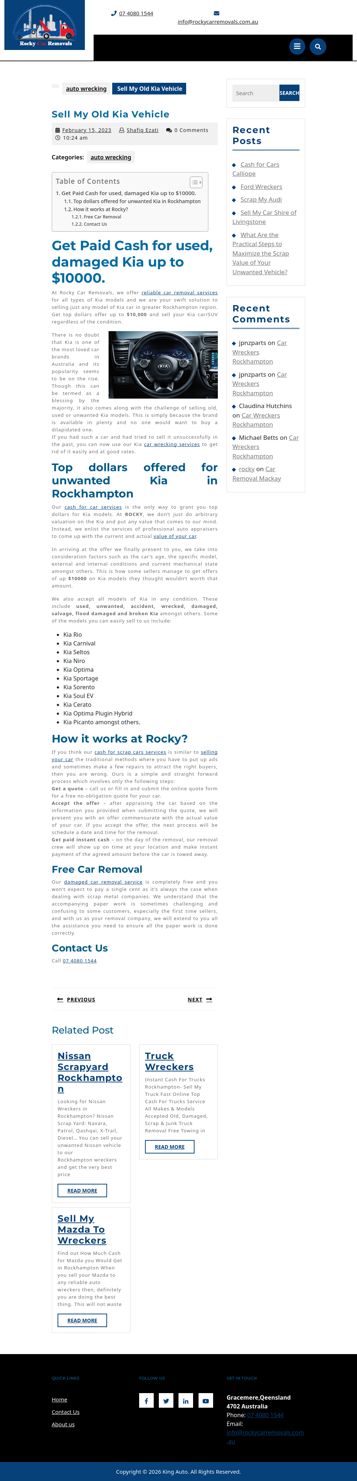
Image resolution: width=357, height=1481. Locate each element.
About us (63, 1424)
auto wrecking (86, 89)
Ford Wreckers (261, 186)
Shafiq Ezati (143, 130)
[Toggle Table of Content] (192, 182)
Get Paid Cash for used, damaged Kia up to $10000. (129, 193)
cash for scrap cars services (130, 752)
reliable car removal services (180, 292)
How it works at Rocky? (101, 209)
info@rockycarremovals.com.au (218, 21)
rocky (247, 469)
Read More (87, 1191)
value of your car (175, 536)
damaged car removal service (103, 882)
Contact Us (95, 224)
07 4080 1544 (136, 13)
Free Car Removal (102, 217)
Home (59, 1399)
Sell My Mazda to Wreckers (82, 1229)
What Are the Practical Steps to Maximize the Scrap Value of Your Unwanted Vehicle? (260, 253)
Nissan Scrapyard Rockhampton (90, 1072)
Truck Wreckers (169, 1061)
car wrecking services (172, 444)
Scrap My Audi (261, 199)
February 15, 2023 (86, 130)
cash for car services (93, 507)
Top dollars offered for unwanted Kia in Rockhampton (137, 201)
